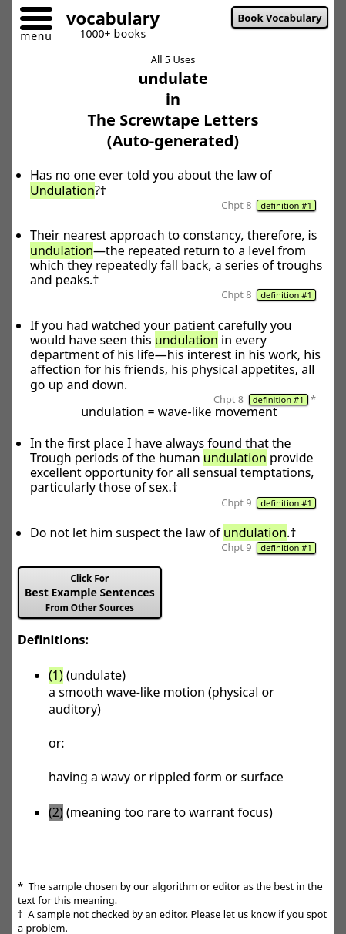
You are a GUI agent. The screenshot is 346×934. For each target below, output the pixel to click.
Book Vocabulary (280, 18)
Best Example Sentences (90, 593)
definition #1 (286, 205)
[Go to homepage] (107, 20)
